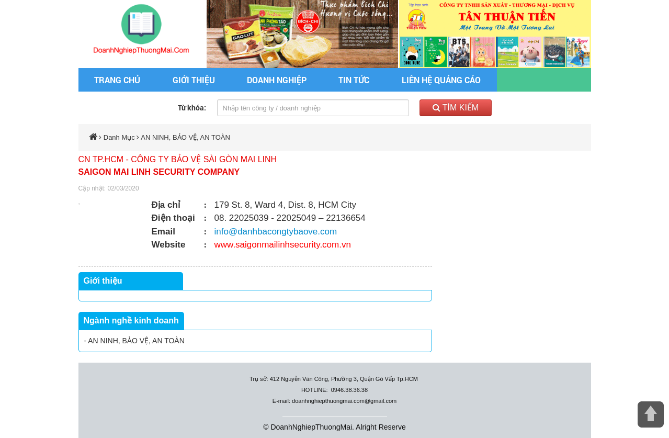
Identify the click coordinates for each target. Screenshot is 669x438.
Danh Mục (119, 137)
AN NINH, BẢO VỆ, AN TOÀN (185, 137)
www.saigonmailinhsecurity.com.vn (282, 245)
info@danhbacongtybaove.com (275, 232)
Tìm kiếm (456, 107)
